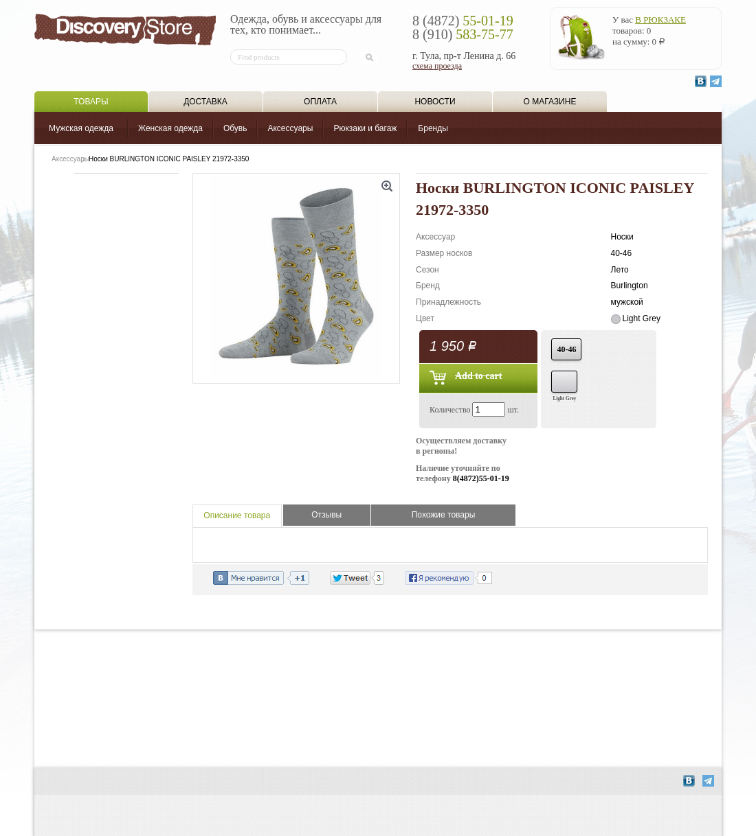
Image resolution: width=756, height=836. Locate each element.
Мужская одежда (81, 128)
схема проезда (437, 66)
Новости (434, 101)
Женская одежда (170, 128)
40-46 (566, 349)
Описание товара (236, 515)
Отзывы (326, 515)
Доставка (205, 101)
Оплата (320, 101)
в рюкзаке (660, 19)
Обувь (235, 128)
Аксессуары (290, 128)
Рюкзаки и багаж (365, 128)
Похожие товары (444, 515)
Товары (91, 101)
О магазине (550, 101)
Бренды (432, 128)
